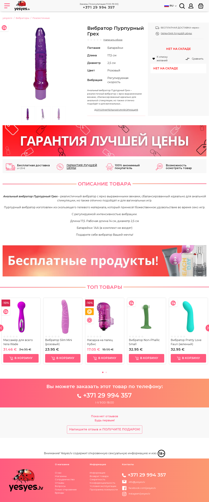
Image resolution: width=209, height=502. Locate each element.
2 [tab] (43, 114)
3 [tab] (59, 114)
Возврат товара (99, 476)
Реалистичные (41, 18)
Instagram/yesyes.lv (136, 493)
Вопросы (60, 486)
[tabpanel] (44, 63)
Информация (97, 472)
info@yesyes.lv (137, 482)
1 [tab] (28, 114)
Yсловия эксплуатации (103, 486)
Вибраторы (22, 18)
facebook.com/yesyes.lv (139, 488)
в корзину (21, 358)
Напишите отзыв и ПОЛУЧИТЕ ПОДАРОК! (104, 429)
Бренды (59, 492)
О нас (58, 472)
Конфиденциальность (102, 482)
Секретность (97, 479)
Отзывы (59, 482)
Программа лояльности (104, 489)
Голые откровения (66, 489)
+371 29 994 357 (99, 7)
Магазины (61, 476)
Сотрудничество (65, 479)
